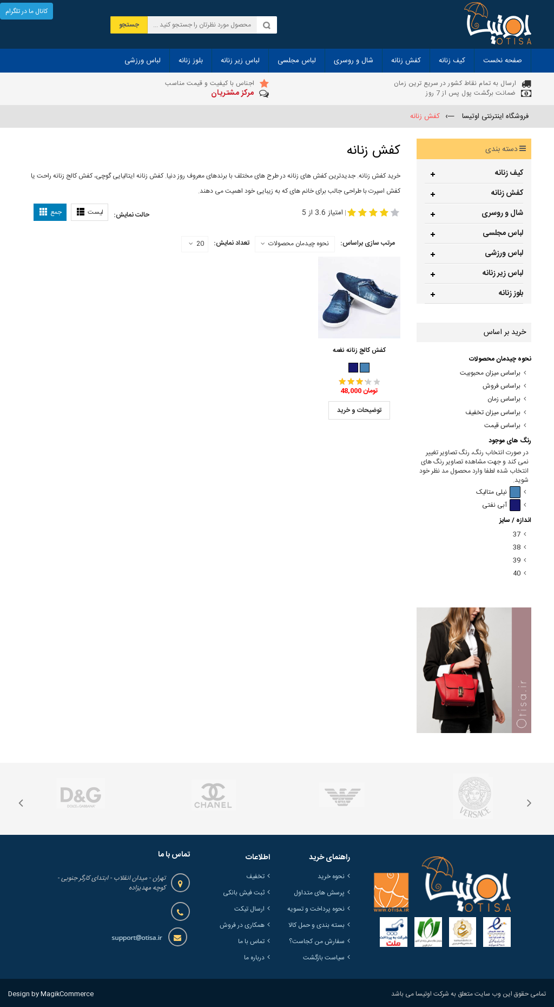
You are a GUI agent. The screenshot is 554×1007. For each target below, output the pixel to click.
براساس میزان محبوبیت (490, 373)
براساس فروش (501, 386)
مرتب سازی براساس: (367, 243)
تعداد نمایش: (231, 243)
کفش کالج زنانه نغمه (359, 350)
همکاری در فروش (242, 925)
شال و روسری (502, 213)
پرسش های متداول (319, 892)
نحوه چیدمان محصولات (298, 243)
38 (516, 547)
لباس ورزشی (504, 253)
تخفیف (255, 876)
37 (516, 534)
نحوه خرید (331, 876)
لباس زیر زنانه (503, 273)
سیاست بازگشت (324, 957)
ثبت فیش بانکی (244, 892)
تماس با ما (251, 941)
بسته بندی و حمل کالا (316, 925)
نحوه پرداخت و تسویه (316, 909)
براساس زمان (503, 399)
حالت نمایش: (131, 215)
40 (516, 573)
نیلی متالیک (498, 492)
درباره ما (254, 957)
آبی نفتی (501, 505)
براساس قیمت (502, 425)
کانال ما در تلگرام (26, 11)
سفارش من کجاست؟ (317, 941)
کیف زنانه (509, 173)
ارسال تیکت (249, 909)
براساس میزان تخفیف (492, 412)
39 (516, 560)
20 (196, 244)
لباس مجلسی (503, 233)
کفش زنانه (507, 193)
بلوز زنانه (511, 293)
